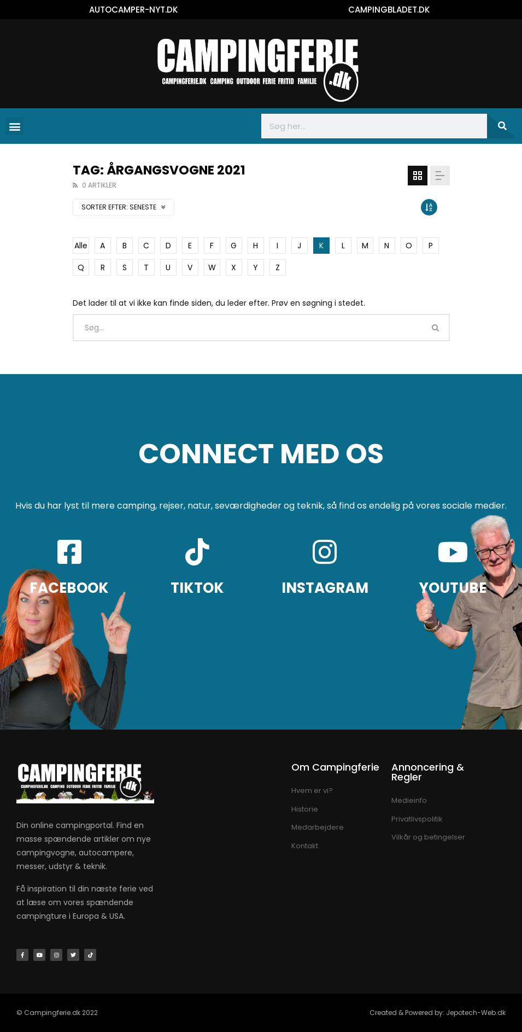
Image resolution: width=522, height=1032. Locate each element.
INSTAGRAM (324, 588)
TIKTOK (197, 588)
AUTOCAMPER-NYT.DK (133, 9)
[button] (14, 126)
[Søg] (502, 126)
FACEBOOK (69, 588)
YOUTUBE (452, 588)
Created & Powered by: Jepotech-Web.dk (437, 1012)
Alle (80, 245)
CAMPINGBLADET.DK (389, 9)
